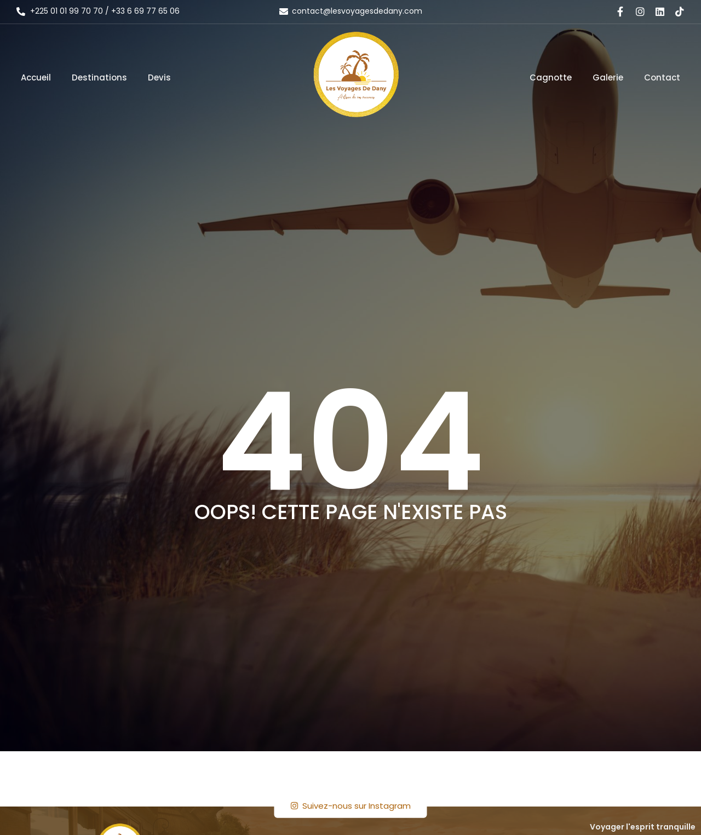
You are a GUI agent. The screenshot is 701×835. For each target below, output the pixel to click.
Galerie (608, 77)
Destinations (99, 77)
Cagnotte (551, 77)
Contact (662, 77)
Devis (159, 77)
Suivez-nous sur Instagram (351, 805)
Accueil (36, 77)
